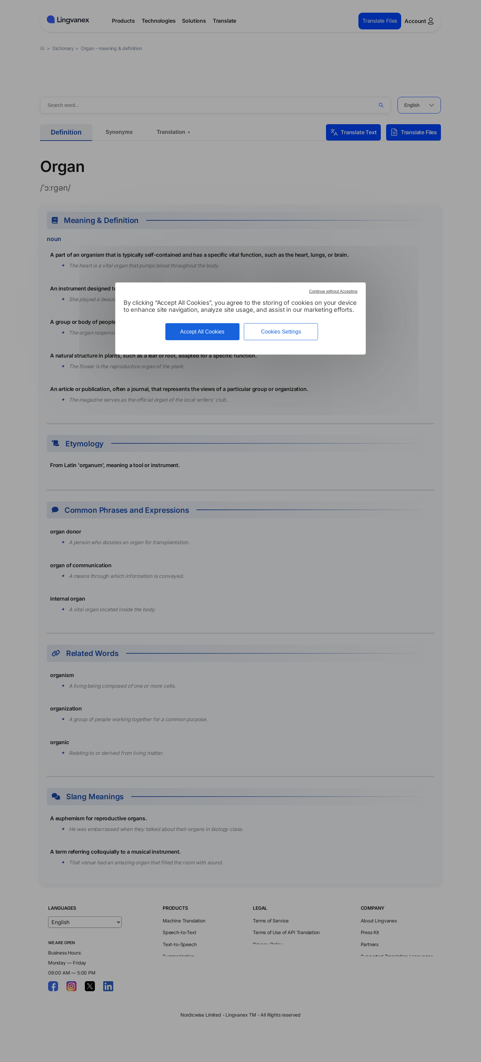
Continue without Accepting (333, 291)
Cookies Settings (281, 332)
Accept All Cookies (202, 332)
